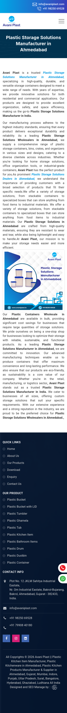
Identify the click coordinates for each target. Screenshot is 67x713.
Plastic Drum (15, 548)
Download (13, 470)
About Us (13, 456)
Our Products (15, 463)
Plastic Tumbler (17, 513)
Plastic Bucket (16, 499)
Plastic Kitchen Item (20, 534)
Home (11, 449)
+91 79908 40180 (20, 625)
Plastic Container (18, 562)
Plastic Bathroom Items (22, 541)
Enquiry (12, 477)
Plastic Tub (14, 527)
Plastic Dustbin (17, 555)
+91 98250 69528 (50, 8)
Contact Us (14, 484)
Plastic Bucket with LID (22, 506)
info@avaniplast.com (48, 4)
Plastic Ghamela (17, 520)
